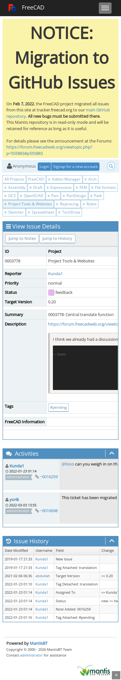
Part (53, 195)
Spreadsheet (41, 212)
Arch (91, 179)
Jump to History (57, 238)
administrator (31, 655)
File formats (103, 187)
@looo (68, 464)
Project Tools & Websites (28, 204)
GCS (10, 195)
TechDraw (69, 212)
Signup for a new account (75, 166)
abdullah (42, 576)
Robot (90, 204)
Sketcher (14, 212)
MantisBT (39, 643)
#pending (58, 407)
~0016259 (49, 476)
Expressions (59, 187)
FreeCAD (26, 8)
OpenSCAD (31, 195)
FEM (81, 187)
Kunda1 (55, 273)
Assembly (14, 187)
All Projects (14, 179)
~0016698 (49, 510)
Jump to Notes (22, 238)
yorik (14, 499)
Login (44, 166)
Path (96, 195)
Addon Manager (64, 179)
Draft (35, 187)
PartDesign (74, 195)
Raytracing (67, 204)
